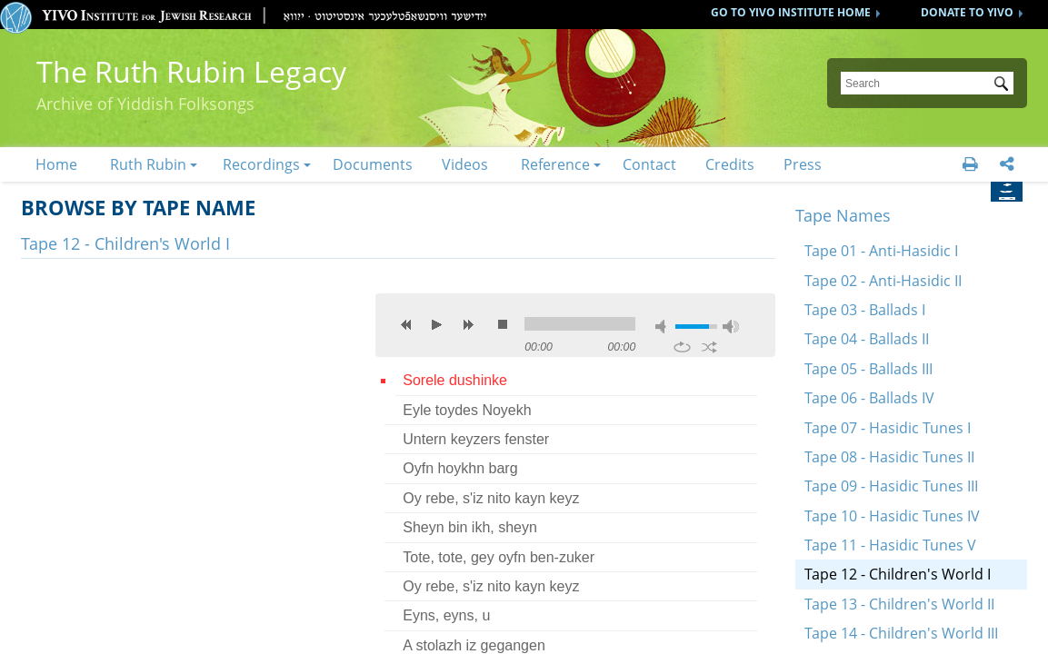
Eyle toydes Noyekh (467, 410)
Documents (373, 164)
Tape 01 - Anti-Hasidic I (881, 251)
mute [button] (663, 326)
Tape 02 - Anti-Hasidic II (883, 281)
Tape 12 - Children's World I (897, 574)
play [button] (437, 324)
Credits (729, 164)
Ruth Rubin (148, 164)
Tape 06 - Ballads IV (869, 398)
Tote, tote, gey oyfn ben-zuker (498, 557)
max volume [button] (731, 326)
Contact (649, 164)
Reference (555, 164)
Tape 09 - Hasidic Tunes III (891, 486)
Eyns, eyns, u (446, 615)
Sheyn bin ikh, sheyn (470, 527)
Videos (465, 164)
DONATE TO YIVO (967, 12)
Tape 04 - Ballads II (866, 339)
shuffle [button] (709, 347)
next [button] (468, 324)
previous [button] (406, 324)
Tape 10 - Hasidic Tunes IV (892, 516)
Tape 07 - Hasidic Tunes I (887, 428)
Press (803, 164)
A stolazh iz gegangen (474, 645)
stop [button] (502, 324)
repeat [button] (682, 347)
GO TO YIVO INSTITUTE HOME (791, 12)
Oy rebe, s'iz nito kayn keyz (491, 498)
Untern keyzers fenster (476, 439)
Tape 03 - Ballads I (864, 310)
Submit (1004, 85)
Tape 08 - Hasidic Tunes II (889, 457)
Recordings (261, 164)
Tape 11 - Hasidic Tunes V (890, 545)
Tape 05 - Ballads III (868, 369)
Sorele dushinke (455, 380)
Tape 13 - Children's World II (899, 604)
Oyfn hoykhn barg (460, 468)
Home (56, 164)
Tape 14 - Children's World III (901, 633)
